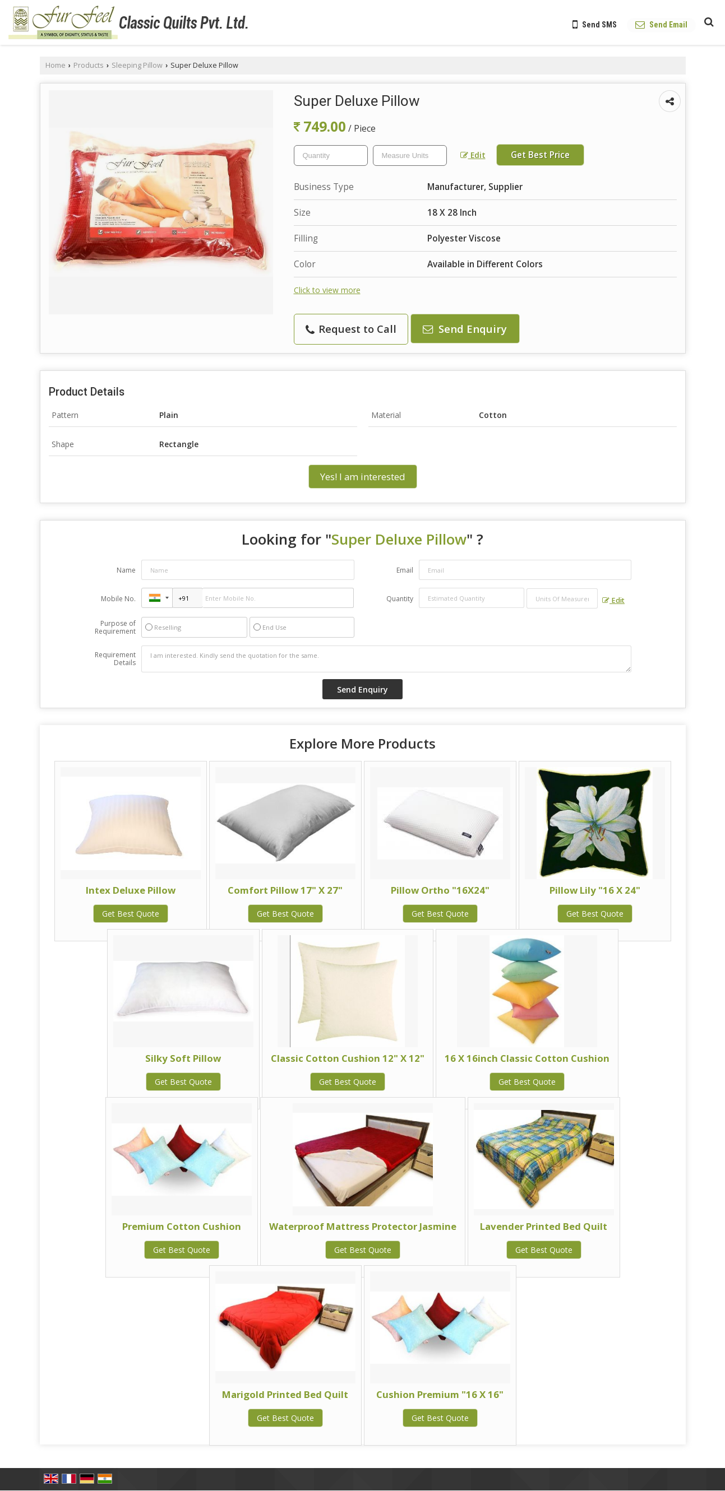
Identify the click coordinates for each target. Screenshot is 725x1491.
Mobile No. (118, 598)
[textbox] (410, 155)
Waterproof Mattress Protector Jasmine (362, 1226)
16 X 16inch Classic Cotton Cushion (527, 1058)
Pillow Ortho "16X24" (440, 890)
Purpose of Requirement (115, 627)
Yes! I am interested (362, 476)
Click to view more (327, 290)
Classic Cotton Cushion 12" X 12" (347, 1058)
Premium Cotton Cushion (181, 1226)
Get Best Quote (130, 913)
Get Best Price (540, 155)
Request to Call (351, 329)
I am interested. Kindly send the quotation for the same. (386, 658)
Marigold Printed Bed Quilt (285, 1394)
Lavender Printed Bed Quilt (543, 1226)
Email (404, 570)
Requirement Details (115, 659)
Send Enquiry (465, 329)
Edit (473, 155)
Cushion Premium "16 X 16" (440, 1394)
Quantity (399, 598)
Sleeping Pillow (137, 65)
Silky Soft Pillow (183, 1058)
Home (55, 65)
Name (126, 570)
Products (88, 65)
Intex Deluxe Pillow (131, 890)
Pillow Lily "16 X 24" (594, 890)
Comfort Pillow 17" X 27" (285, 890)
